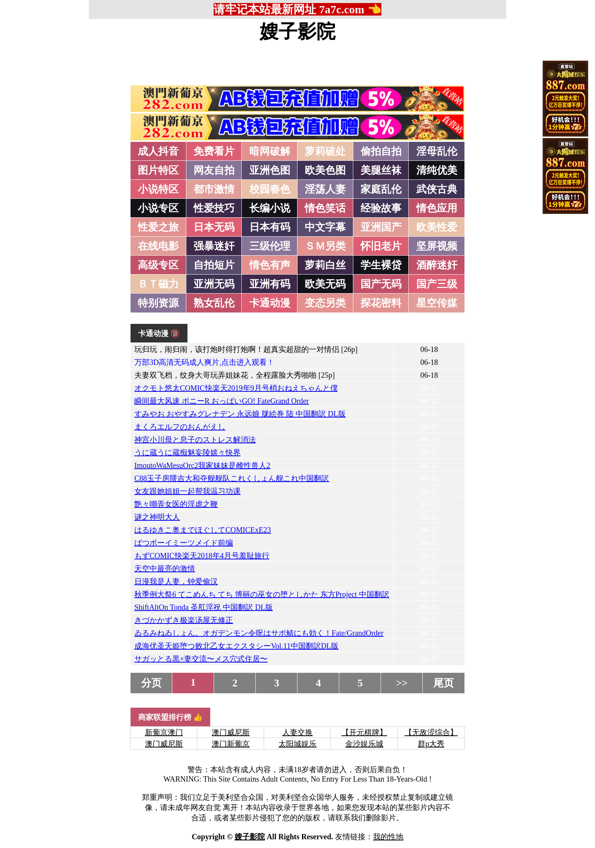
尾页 (443, 683)
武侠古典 (436, 189)
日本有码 (269, 227)
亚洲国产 (380, 227)
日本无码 (214, 227)
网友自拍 (214, 170)
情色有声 (269, 265)
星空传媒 (436, 303)
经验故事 (380, 208)
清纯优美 (436, 170)
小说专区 (158, 208)
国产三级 (436, 284)
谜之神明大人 (157, 517)
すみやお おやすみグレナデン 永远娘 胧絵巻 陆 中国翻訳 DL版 (240, 414)
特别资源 (158, 303)
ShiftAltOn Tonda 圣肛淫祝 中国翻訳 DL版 (203, 607)
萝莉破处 (325, 151)
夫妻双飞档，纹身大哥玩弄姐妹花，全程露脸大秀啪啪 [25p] (234, 375)
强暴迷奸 (214, 246)
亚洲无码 (214, 284)
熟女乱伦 (214, 303)
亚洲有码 (269, 284)
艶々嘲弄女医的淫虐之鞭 (176, 504)
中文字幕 (325, 227)
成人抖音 (158, 151)
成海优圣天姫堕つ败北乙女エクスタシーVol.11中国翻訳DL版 (236, 646)
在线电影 (158, 246)
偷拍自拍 (380, 151)
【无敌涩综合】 (431, 732)
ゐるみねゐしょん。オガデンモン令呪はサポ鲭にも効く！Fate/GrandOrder (259, 633)
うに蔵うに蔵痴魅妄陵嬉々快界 (187, 452)
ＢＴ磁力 (158, 284)
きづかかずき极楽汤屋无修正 (183, 620)
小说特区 (158, 189)
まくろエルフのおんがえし (179, 426)
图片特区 (158, 170)
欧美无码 (325, 284)
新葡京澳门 (164, 732)
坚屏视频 (436, 246)
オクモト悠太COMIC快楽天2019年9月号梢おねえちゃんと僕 (236, 388)
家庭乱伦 (380, 189)
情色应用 (436, 208)
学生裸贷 (380, 265)
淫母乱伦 (436, 151)
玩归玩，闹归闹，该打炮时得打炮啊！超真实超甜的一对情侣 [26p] (245, 349)
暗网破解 (269, 151)
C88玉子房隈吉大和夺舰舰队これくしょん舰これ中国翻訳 (231, 478)
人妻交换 (297, 732)
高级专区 (158, 265)
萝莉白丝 (325, 265)
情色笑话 (325, 208)
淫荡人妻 (325, 189)
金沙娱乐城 (364, 744)
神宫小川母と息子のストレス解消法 (195, 439)
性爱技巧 (214, 208)
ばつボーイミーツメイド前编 (183, 543)
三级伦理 (269, 246)
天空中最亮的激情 (164, 568)
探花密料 (380, 303)
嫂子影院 (297, 31)
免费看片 (214, 151)
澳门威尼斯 (231, 732)
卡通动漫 (269, 303)
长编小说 (269, 208)
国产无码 (380, 284)
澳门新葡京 (231, 744)
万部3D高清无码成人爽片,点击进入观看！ (204, 362)
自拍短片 (214, 265)
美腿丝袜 (380, 170)
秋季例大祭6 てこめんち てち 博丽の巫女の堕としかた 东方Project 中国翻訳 (261, 594)
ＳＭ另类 (325, 246)
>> (402, 683)
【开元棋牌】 (364, 732)
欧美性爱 (436, 227)
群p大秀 (431, 744)
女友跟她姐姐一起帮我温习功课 (187, 491)
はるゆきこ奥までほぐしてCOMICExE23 (202, 530)
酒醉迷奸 (436, 265)
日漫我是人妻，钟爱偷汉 (176, 581)
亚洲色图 (269, 170)
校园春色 (269, 189)
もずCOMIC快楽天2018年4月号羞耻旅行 (201, 555)
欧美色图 (325, 170)
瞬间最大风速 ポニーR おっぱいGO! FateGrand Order (221, 401)
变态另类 (325, 303)
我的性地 (388, 836)
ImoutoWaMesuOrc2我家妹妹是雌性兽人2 (202, 465)
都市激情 (214, 189)
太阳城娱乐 (297, 744)
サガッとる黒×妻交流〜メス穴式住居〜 (201, 659)
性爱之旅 (158, 227)
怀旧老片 (380, 246)
